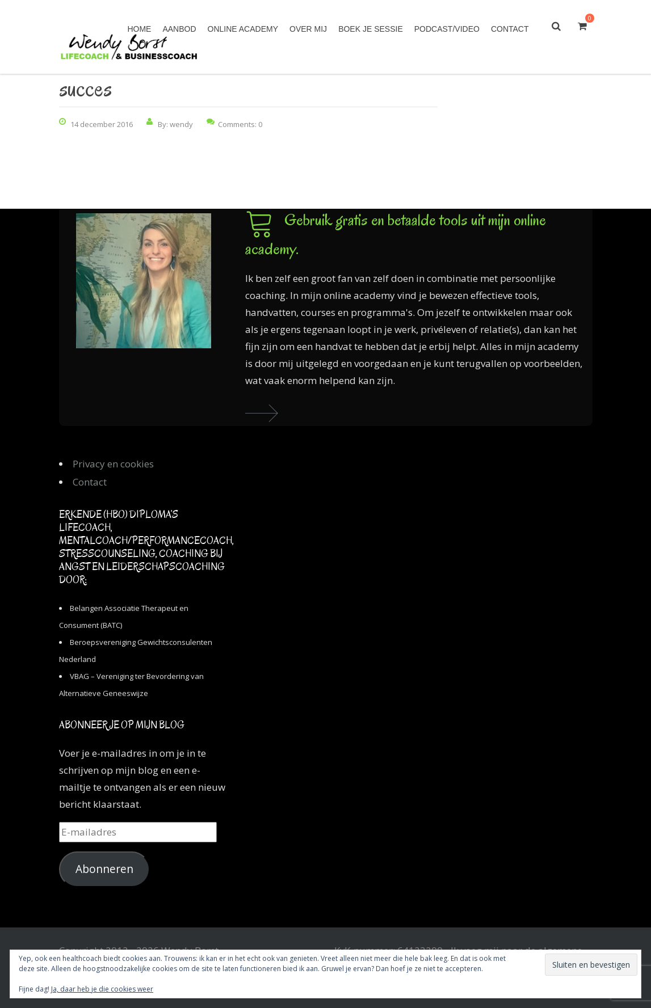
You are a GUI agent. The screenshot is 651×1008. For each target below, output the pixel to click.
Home (139, 28)
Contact (510, 28)
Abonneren (104, 869)
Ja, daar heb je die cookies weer (102, 989)
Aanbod (179, 28)
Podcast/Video (447, 28)
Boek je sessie (370, 28)
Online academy (243, 28)
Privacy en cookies (113, 463)
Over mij (308, 28)
